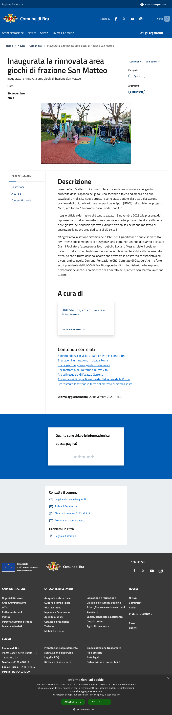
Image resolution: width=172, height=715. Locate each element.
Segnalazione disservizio (58, 653)
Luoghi (133, 628)
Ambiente (92, 612)
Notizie (133, 598)
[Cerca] (166, 19)
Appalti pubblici (53, 617)
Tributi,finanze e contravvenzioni (106, 607)
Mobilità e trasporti (55, 631)
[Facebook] (111, 18)
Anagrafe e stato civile (57, 598)
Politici (6, 617)
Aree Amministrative (14, 603)
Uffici (5, 607)
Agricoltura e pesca (98, 626)
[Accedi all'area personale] (153, 4)
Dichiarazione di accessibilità (103, 662)
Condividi (136, 62)
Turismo (49, 626)
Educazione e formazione (101, 598)
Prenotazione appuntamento (61, 648)
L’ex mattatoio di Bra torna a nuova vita (83, 370)
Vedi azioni (153, 62)
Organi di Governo (12, 598)
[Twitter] (119, 18)
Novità (21, 46)
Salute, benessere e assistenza (105, 617)
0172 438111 (21, 662)
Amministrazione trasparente (104, 648)
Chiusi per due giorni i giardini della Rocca (84, 365)
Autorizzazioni (95, 621)
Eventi (132, 623)
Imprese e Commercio (57, 612)
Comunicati (35, 46)
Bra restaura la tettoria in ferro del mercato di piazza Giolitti (95, 384)
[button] (86, 709)
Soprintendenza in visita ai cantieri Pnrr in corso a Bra (91, 355)
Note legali (93, 657)
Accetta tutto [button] (73, 701)
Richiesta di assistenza (57, 662)
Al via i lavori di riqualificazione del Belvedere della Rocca (94, 379)
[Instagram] (136, 18)
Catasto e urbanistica (56, 622)
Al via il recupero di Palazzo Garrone (80, 374)
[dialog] (86, 695)
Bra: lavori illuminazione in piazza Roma (83, 360)
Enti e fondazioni (12, 612)
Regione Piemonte (12, 4)
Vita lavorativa (52, 607)
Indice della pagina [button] (21, 176)
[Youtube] (127, 18)
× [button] (168, 678)
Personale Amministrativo (17, 622)
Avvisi (132, 607)
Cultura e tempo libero (57, 603)
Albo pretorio (94, 653)
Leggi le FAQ (51, 657)
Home (9, 46)
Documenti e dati (12, 626)
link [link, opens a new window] (118, 694)
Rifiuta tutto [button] (100, 701)
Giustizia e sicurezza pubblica (104, 603)
